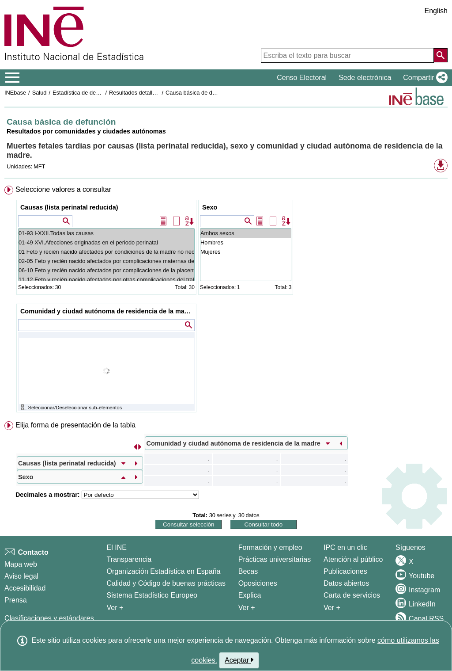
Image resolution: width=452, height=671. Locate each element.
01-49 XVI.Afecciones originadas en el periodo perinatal (106, 242)
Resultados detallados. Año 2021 (150, 92)
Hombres (245, 242)
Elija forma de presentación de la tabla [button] (75, 425)
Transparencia (129, 559)
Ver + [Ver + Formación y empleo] (246, 607)
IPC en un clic (345, 547)
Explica (249, 595)
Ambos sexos (245, 233)
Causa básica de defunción (200, 92)
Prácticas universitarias (274, 559)
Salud (39, 92)
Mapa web (20, 564)
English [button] (436, 11)
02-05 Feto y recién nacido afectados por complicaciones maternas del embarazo (106, 261)
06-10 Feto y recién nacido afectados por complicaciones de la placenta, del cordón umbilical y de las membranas (106, 270)
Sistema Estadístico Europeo (152, 595)
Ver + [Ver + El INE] (115, 607)
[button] (423, 78)
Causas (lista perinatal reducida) (69, 207)
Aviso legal (21, 576)
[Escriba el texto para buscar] (347, 56)
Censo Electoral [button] (302, 77)
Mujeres (245, 251)
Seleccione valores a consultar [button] (63, 189)
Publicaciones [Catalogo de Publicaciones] (345, 571)
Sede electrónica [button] (365, 77)
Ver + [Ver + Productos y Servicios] (332, 607)
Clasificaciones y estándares (49, 618)
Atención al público (353, 559)
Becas (248, 571)
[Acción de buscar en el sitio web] (440, 55)
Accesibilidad (24, 588)
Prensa (15, 600)
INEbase (15, 92)
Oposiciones (257, 583)
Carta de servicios (352, 595)
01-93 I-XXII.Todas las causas (106, 233)
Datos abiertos (346, 583)
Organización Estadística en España (164, 571)
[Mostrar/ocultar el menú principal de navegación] (12, 78)
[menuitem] (226, 301)
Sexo (209, 207)
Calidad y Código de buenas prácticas (166, 583)
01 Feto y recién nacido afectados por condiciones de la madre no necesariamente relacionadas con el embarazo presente (106, 251)
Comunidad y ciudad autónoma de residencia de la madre (107, 311)
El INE (117, 547)
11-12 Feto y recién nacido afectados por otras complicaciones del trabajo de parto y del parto (106, 279)
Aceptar (239, 660)
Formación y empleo (270, 547)
